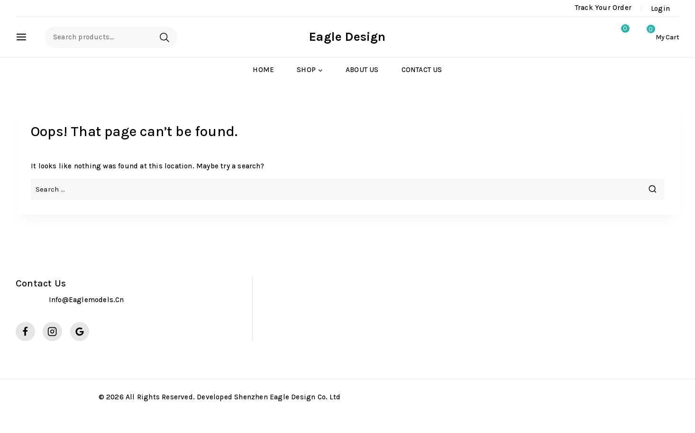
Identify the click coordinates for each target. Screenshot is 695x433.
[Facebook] (25, 331)
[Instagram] (52, 331)
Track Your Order (603, 7)
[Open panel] (26, 37)
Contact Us (422, 69)
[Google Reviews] (80, 331)
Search (164, 37)
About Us (362, 69)
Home (263, 69)
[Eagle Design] (347, 36)
